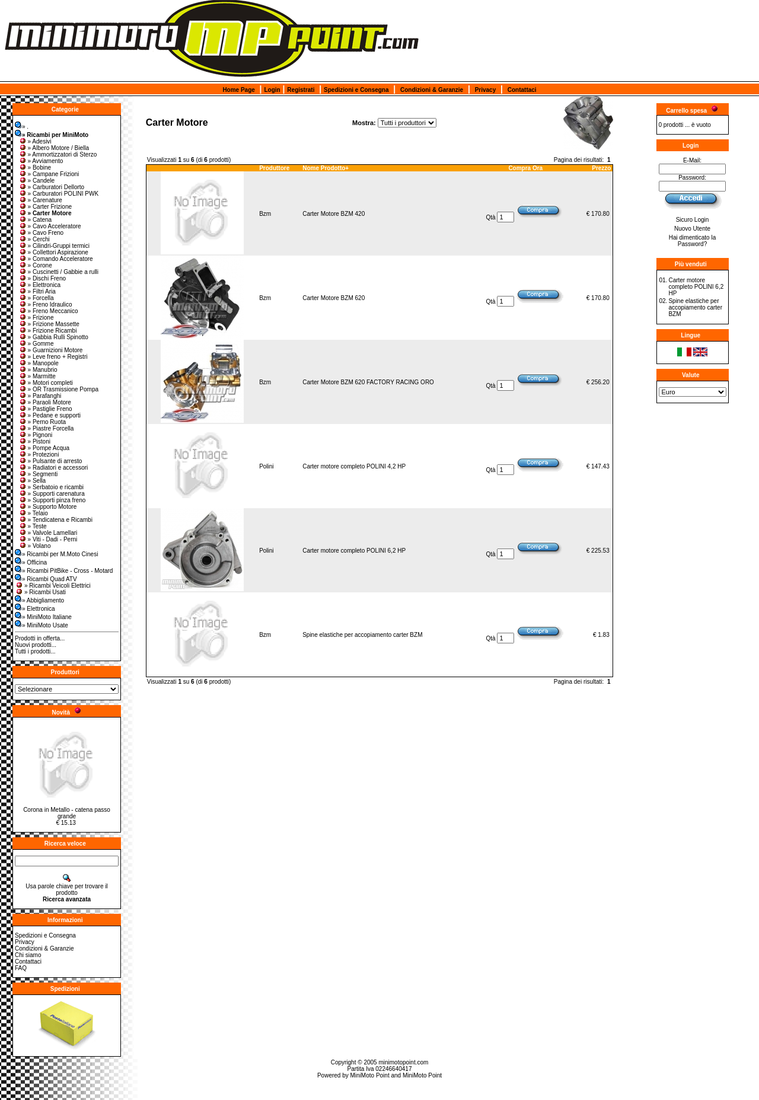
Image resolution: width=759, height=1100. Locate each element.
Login (272, 90)
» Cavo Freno (41, 232)
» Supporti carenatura (51, 493)
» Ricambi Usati (40, 592)
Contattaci (522, 90)
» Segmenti (38, 474)
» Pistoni (34, 441)
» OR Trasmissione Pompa (58, 389)
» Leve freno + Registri (53, 356)
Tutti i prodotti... (35, 651)
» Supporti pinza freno (52, 500)
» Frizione (36, 317)
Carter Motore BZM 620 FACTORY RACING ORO (368, 382)
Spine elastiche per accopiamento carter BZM (362, 635)
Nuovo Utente (692, 228)
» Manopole (38, 363)
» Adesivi (35, 141)
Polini (266, 466)
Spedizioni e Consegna (356, 90)
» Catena (35, 219)
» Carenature (40, 200)
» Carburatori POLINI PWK (58, 193)
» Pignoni (35, 435)
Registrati (300, 90)
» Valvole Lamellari (48, 533)
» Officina (31, 562)
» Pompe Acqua (44, 448)
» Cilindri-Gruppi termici (54, 246)
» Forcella (36, 298)
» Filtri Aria (37, 291)
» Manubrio (38, 369)
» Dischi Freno (42, 278)
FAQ (21, 968)
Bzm (265, 214)
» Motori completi (45, 383)
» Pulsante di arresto (50, 461)
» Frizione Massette (48, 324)
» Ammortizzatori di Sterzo (57, 154)
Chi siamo (28, 955)
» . (21, 126)
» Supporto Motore (47, 506)
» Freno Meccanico (48, 311)
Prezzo (601, 168)
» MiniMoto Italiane (43, 617)
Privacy (485, 90)
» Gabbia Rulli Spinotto (53, 337)
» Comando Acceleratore (55, 259)
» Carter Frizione (45, 206)
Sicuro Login (692, 219)
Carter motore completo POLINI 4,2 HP (354, 466)
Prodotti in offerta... (40, 638)
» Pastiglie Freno (45, 409)
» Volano (34, 546)
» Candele (36, 180)
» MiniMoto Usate (41, 625)
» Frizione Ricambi (47, 330)
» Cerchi (34, 239)
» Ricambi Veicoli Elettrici (53, 585)
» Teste (32, 526)
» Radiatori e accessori (53, 467)
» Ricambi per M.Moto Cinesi (56, 554)
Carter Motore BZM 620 (333, 298)
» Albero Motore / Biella (53, 148)
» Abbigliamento (39, 600)
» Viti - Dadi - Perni (48, 539)
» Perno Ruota (42, 422)
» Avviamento (40, 161)
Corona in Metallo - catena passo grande (66, 813)
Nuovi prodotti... (35, 645)
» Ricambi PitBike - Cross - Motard (64, 570)
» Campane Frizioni (48, 174)
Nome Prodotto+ (325, 168)
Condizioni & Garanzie (431, 90)
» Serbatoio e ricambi (51, 487)
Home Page (238, 90)
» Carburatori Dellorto (51, 187)
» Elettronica (39, 285)
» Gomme (36, 343)
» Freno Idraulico (45, 304)
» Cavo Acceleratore (49, 226)
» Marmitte (37, 376)
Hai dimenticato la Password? (692, 240)
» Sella (32, 480)
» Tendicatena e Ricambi (55, 519)
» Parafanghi (40, 396)
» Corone (35, 265)
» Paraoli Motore (44, 402)
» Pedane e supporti (49, 415)
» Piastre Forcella (46, 428)
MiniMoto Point (370, 1075)
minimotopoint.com (403, 1062)
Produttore (274, 168)
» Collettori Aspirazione (53, 252)
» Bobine (34, 167)
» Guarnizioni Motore (50, 350)
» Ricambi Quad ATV (46, 579)
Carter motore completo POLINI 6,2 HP (354, 550)
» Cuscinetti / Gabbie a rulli (58, 272)
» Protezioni (38, 454)
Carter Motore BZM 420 (333, 214)
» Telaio (33, 513)
